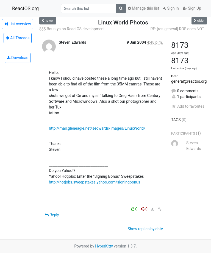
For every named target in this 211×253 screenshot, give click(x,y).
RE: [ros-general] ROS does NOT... (179, 29)
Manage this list (143, 8)
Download (18, 57)
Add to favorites (187, 106)
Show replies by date (145, 229)
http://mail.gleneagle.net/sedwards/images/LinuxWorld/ (97, 128)
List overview (17, 24)
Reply (52, 215)
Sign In (171, 8)
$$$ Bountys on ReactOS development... (73, 29)
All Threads (17, 38)
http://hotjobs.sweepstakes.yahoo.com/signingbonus (94, 182)
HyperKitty (104, 246)
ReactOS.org (25, 8)
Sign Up (192, 8)
